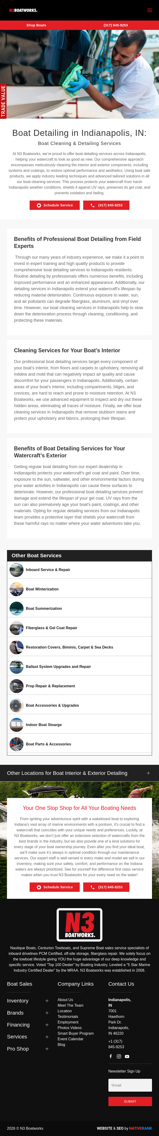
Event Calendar (70, 1039)
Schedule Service (55, 205)
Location (65, 1011)
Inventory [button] (17, 1001)
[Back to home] (23, 10)
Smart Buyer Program (76, 1033)
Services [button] (17, 1037)
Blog (61, 1045)
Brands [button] (15, 1013)
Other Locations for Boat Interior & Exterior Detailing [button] (67, 773)
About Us (65, 1000)
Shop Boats (36, 25)
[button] (149, 10)
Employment (68, 1022)
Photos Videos (70, 1028)
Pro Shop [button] (18, 1049)
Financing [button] (18, 1025)
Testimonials (68, 1017)
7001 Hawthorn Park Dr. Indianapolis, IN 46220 (118, 1022)
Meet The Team (70, 1005)
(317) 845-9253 (116, 25)
